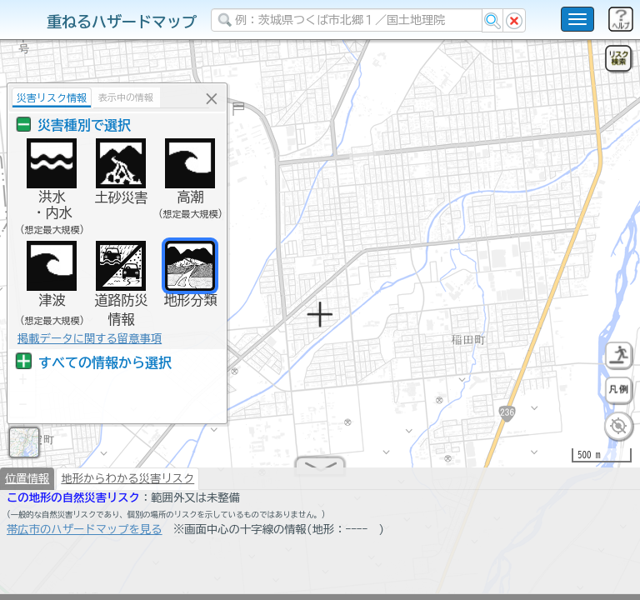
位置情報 (27, 485)
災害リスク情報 (47, 97)
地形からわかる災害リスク (127, 485)
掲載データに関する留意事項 (85, 338)
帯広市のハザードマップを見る (84, 536)
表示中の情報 (121, 97)
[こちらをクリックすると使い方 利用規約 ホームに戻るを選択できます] (577, 19)
